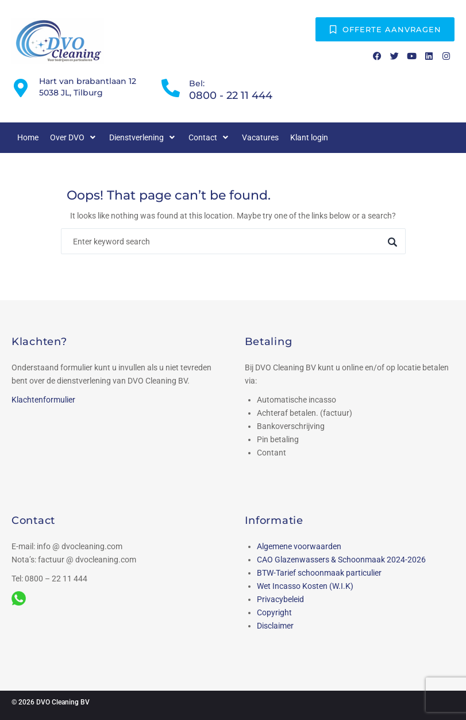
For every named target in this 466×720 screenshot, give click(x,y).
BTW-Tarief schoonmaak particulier (319, 572)
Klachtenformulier (43, 399)
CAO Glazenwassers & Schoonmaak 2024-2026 (341, 559)
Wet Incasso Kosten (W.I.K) (305, 586)
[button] (73, 137)
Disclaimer (275, 625)
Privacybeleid (280, 599)
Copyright (274, 612)
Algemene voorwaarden (299, 546)
